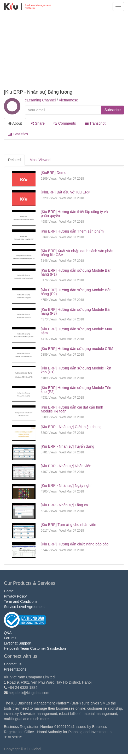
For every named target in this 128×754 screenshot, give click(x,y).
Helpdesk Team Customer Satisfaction (35, 648)
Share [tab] (38, 123)
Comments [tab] (65, 123)
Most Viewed (40, 160)
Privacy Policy (15, 596)
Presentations (15, 669)
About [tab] (15, 123)
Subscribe (112, 110)
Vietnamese (68, 100)
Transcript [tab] (95, 123)
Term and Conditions (20, 601)
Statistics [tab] (18, 134)
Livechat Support (17, 643)
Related (14, 160)
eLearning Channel (40, 100)
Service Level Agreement (24, 607)
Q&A (8, 633)
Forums (10, 638)
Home (9, 591)
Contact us (12, 664)
